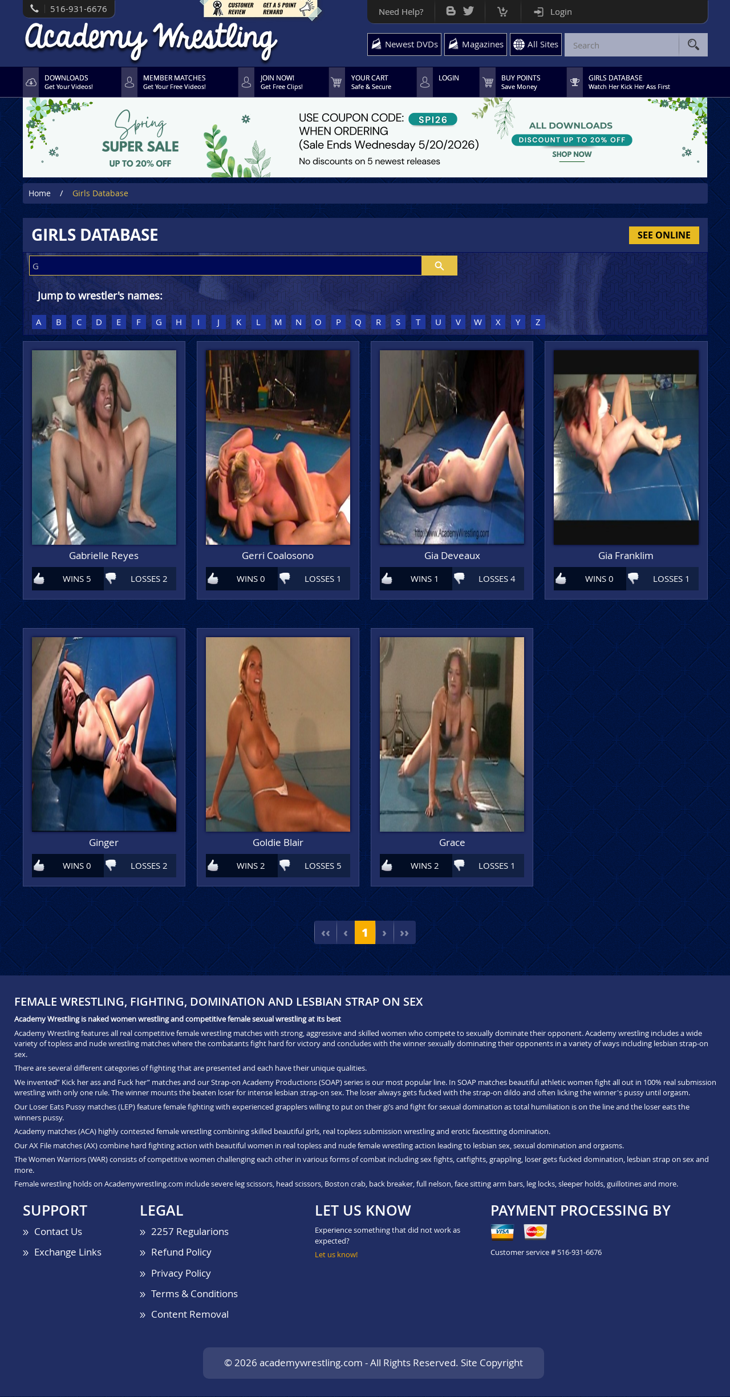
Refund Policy (181, 1252)
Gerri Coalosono (278, 556)
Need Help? (401, 11)
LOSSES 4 (497, 578)
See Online (664, 235)
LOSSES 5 (323, 866)
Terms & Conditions (194, 1294)
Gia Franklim (626, 556)
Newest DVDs (411, 44)
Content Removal (190, 1314)
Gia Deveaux (452, 556)
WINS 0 (251, 578)
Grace (452, 843)
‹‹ (325, 933)
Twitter (468, 8)
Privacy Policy (181, 1272)
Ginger (104, 843)
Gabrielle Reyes (104, 556)
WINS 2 (251, 866)
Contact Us (58, 1231)
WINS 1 (425, 578)
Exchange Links (68, 1252)
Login (561, 11)
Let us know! (336, 1255)
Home (40, 193)
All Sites (543, 44)
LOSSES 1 (323, 578)
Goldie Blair (278, 843)
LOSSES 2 (149, 578)
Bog (451, 8)
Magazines (483, 44)
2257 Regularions (190, 1231)
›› (404, 933)
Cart (502, 9)
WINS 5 (77, 578)
